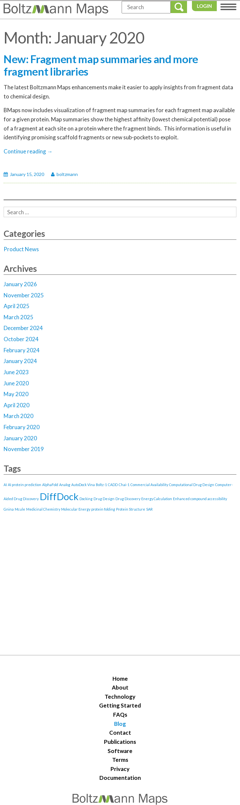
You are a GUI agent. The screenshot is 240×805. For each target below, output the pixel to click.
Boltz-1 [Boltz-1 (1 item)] (101, 484)
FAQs (120, 714)
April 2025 (16, 306)
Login (204, 6)
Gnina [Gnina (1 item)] (9, 509)
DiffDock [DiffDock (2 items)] (59, 496)
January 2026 (20, 284)
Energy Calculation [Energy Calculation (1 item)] (156, 499)
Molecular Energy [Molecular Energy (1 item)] (75, 509)
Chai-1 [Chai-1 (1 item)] (124, 484)
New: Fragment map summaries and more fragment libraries (101, 65)
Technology (120, 696)
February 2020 (22, 427)
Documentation (120, 777)
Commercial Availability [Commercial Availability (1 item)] (149, 484)
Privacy (120, 768)
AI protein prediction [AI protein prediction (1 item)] (24, 484)
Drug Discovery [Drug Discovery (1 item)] (127, 499)
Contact (120, 732)
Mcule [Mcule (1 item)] (20, 509)
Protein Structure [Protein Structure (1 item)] (130, 509)
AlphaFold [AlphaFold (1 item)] (50, 484)
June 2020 (16, 383)
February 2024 (22, 350)
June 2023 (16, 372)
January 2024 (20, 361)
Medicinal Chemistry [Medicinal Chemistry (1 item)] (43, 509)
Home (120, 678)
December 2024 (23, 327)
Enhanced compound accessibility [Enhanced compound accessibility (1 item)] (200, 499)
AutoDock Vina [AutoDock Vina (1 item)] (83, 484)
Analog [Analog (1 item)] (64, 484)
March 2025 (18, 317)
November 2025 (24, 295)
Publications (120, 741)
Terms (120, 759)
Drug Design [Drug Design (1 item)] (104, 499)
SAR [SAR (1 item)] (149, 509)
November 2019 (24, 449)
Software (120, 750)
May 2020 (16, 394)
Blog (120, 723)
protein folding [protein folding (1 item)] (103, 509)
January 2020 (20, 438)
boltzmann (67, 174)
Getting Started (120, 705)
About (120, 687)
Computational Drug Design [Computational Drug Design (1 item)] (191, 484)
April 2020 (16, 405)
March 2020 (18, 415)
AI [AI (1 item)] (5, 484)
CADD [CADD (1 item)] (113, 484)
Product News (21, 249)
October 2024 (21, 339)
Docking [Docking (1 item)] (86, 499)
